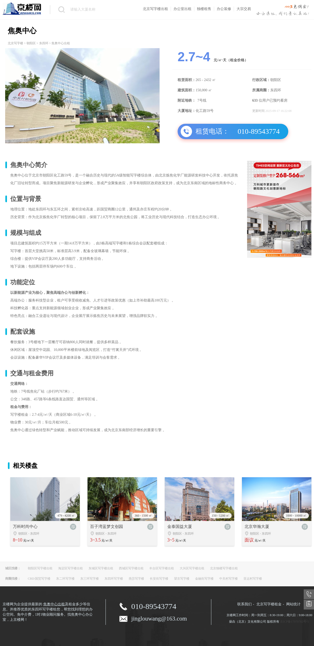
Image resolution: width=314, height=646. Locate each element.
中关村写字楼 (228, 578)
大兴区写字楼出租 (192, 568)
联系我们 (244, 604)
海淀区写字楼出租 (70, 568)
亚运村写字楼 (252, 578)
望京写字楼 (181, 578)
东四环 (43, 43)
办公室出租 (182, 9)
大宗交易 (244, 9)
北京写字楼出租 (155, 9)
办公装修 (224, 9)
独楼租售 (204, 9)
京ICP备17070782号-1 (294, 621)
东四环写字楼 (113, 578)
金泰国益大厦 (179, 526)
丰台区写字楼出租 (161, 568)
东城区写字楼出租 (101, 568)
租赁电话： (212, 131)
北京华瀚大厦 (257, 526)
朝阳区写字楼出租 (40, 568)
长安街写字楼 (159, 578)
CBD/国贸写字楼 (39, 578)
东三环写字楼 (89, 578)
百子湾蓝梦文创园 (106, 526)
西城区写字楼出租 (131, 568)
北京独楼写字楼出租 (224, 568)
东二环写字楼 (65, 578)
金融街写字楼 (204, 578)
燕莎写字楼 (136, 578)
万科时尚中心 (25, 526)
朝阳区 (31, 43)
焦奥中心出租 (54, 604)
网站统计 (293, 604)
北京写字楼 (15, 43)
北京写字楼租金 (269, 604)
